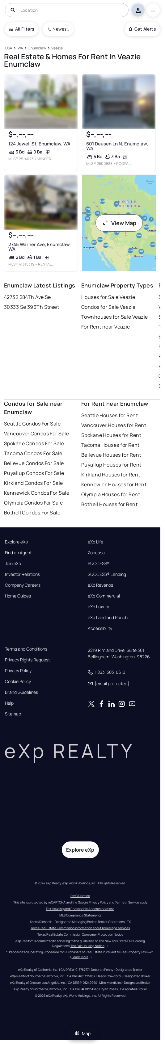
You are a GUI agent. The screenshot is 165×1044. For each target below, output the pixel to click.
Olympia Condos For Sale (33, 502)
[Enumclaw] (37, 48)
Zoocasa (96, 553)
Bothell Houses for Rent (109, 504)
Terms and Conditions (26, 649)
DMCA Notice (80, 896)
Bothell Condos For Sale (32, 512)
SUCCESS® (99, 563)
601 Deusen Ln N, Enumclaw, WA (117, 146)
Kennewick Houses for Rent (113, 484)
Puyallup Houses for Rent (111, 464)
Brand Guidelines (21, 692)
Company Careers (22, 585)
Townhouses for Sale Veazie (114, 316)
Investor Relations (22, 574)
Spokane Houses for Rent (111, 435)
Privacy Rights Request (27, 660)
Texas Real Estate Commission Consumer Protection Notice (80, 934)
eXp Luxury (98, 607)
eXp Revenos (100, 585)
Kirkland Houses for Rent (110, 474)
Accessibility (100, 628)
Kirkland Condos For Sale (33, 483)
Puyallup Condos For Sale (34, 473)
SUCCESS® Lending (107, 574)
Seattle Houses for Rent (109, 415)
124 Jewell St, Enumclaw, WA (39, 143)
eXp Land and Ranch (108, 617)
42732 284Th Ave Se (27, 297)
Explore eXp (16, 542)
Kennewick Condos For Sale (36, 492)
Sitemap (13, 714)
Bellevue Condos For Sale (34, 463)
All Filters (21, 29)
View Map (119, 223)
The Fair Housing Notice (87, 946)
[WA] (20, 48)
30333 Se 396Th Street (31, 307)
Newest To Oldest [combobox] (61, 29)
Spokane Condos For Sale (34, 443)
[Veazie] (57, 48)
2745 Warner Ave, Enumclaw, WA (39, 246)
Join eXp (13, 563)
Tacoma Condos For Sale (33, 453)
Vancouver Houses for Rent (113, 425)
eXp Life (95, 542)
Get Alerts (142, 29)
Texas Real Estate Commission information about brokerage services (80, 928)
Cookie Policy (18, 681)
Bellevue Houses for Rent (111, 454)
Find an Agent (18, 553)
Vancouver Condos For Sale (36, 433)
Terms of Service (127, 902)
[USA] (8, 48)
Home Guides (18, 596)
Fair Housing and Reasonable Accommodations (80, 909)
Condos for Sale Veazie (108, 307)
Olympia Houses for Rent (110, 494)
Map (82, 1033)
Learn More (80, 957)
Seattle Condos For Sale (32, 423)
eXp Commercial (104, 596)
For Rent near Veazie (105, 326)
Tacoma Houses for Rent (110, 445)
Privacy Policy (18, 671)
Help (9, 703)
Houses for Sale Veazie (108, 297)
